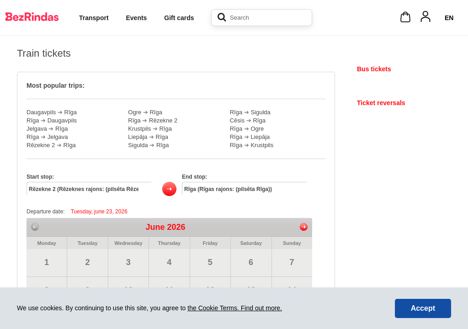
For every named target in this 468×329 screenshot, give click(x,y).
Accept (423, 308)
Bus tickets (374, 69)
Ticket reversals (381, 102)
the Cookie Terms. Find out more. (234, 308)
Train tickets (375, 86)
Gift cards (179, 17)
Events (136, 17)
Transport (94, 17)
